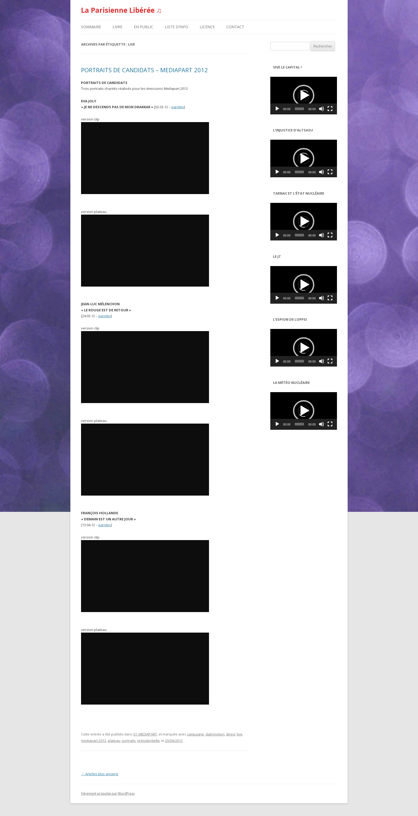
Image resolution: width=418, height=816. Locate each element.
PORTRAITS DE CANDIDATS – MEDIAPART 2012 (144, 70)
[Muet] (321, 108)
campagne (195, 734)
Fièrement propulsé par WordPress (108, 793)
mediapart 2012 (93, 740)
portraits (129, 740)
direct (230, 734)
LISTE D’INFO (176, 26)
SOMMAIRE (91, 26)
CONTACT (235, 26)
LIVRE (117, 26)
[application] (303, 95)
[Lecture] (277, 108)
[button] (303, 95)
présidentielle (148, 740)
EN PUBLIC (143, 26)
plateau (114, 740)
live (239, 734)
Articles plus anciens (99, 773)
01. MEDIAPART (145, 734)
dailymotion (215, 734)
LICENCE (207, 26)
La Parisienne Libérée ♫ (121, 10)
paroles (177, 106)
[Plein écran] (330, 108)
